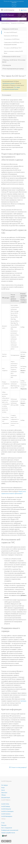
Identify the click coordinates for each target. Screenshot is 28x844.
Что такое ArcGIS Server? (10, 32)
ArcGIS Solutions (5, 814)
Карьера (3, 825)
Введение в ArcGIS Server (18, 23)
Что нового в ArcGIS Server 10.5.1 (13, 48)
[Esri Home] (4, 836)
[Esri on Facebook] (5, 841)
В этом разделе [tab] (6, 95)
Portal (2, 787)
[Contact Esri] (10, 841)
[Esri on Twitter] (2, 841)
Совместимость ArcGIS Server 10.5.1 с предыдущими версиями (14, 43)
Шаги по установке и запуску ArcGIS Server (13, 52)
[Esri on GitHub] (7, 841)
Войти (25, 10)
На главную (4, 785)
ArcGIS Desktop (5, 806)
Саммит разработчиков (8, 832)
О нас (3, 822)
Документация (5, 797)
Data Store (4, 792)
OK (14, 5)
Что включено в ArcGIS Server (11, 39)
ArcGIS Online (5, 804)
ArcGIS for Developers (7, 811)
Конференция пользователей (9, 830)
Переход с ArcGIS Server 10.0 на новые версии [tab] (13, 61)
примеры (23, 701)
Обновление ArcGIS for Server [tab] (11, 56)
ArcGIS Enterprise (6, 809)
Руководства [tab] (6, 65)
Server (3, 790)
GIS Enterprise (8, 10)
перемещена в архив (8, 83)
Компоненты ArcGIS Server (11, 35)
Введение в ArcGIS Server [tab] (10, 29)
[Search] (20, 10)
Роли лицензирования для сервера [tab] (13, 68)
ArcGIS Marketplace (6, 816)
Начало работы (5, 23)
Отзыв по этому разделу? (19, 767)
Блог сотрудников (6, 827)
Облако (3, 795)
